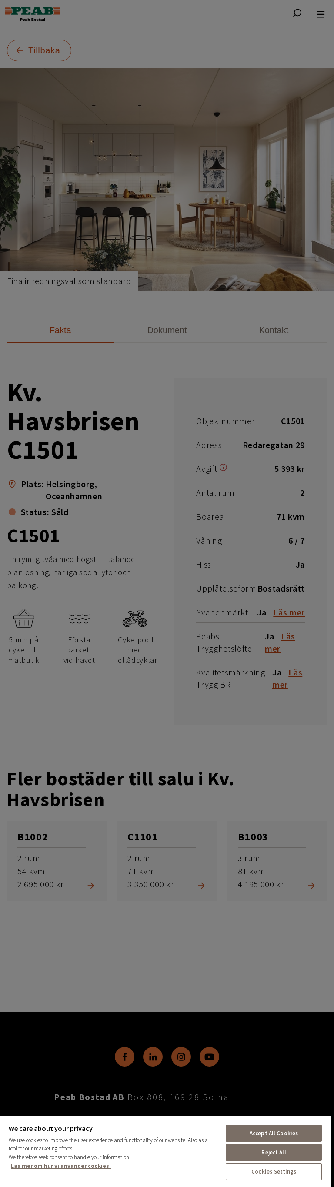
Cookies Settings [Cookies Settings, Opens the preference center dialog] (274, 1171)
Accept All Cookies (274, 1133)
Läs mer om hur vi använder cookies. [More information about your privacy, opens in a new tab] (61, 1166)
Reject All (273, 1152)
